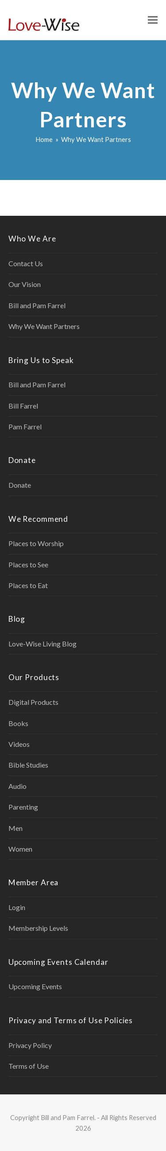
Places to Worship (36, 543)
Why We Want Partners (44, 326)
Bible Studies (28, 765)
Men (15, 828)
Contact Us (25, 263)
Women (20, 849)
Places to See (28, 564)
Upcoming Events (35, 986)
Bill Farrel (23, 406)
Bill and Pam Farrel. (68, 1117)
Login (16, 907)
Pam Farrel (25, 426)
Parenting (23, 807)
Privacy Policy (30, 1045)
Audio (17, 786)
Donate (19, 485)
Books (18, 723)
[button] (153, 20)
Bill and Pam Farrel (37, 305)
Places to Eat (28, 585)
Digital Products (33, 702)
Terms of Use (28, 1066)
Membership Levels (38, 928)
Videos (19, 744)
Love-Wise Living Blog (42, 643)
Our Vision (24, 284)
